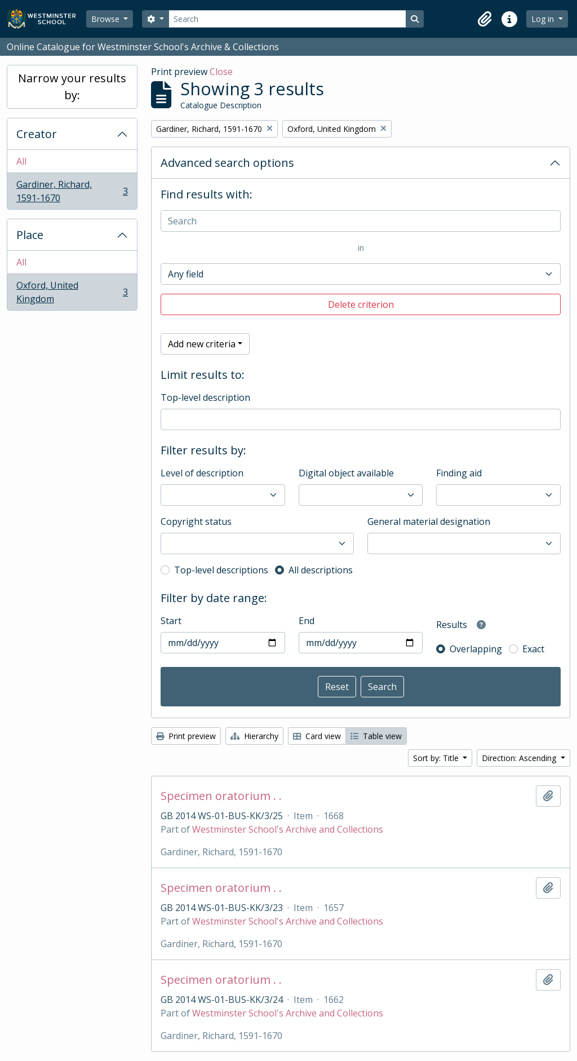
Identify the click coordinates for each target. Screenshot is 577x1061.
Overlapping (476, 649)
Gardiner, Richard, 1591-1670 (72, 191)
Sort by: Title (437, 758)
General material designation (428, 521)
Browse (106, 19)
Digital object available (346, 473)
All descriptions (320, 570)
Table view (376, 736)
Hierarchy (254, 736)
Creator (36, 134)
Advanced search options (227, 162)
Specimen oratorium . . (221, 796)
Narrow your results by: (72, 86)
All (21, 161)
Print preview (186, 736)
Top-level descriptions (221, 570)
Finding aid (459, 473)
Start (171, 621)
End (306, 621)
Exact (533, 649)
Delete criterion (361, 304)
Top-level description (205, 397)
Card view (317, 736)
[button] (484, 19)
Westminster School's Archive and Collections (287, 829)
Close (221, 71)
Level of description (202, 473)
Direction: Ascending (520, 758)
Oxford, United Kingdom (72, 292)
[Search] (287, 19)
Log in (543, 19)
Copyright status (196, 521)
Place (29, 234)
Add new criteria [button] (202, 344)
